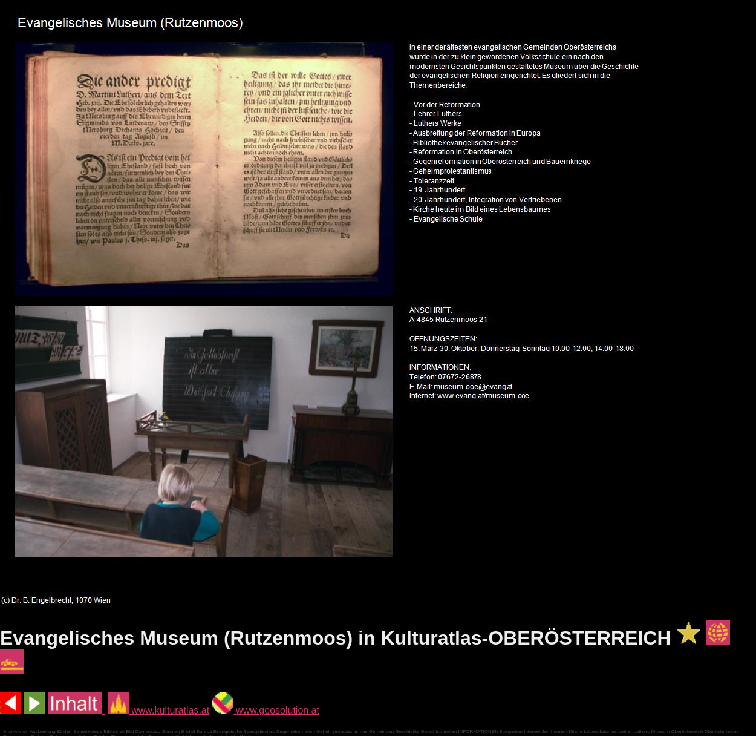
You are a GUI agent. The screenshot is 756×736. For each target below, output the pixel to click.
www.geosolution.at (265, 710)
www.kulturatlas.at (158, 710)
